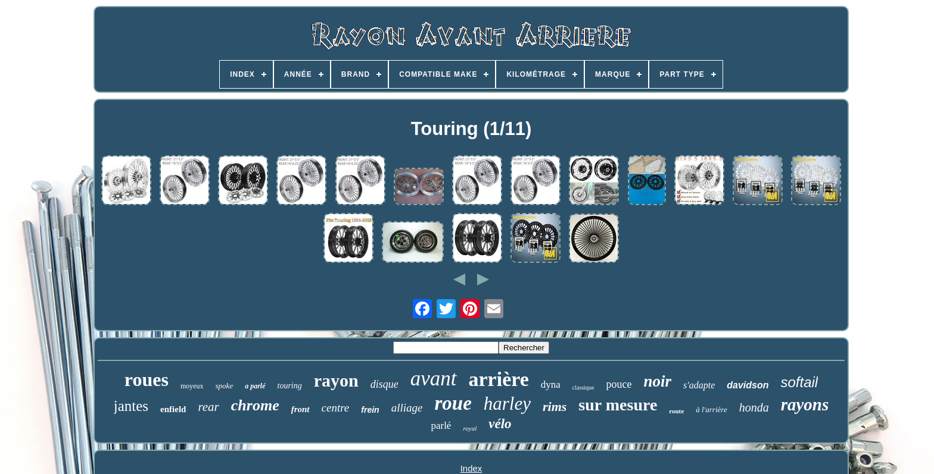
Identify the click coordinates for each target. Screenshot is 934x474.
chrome (255, 405)
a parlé (255, 386)
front (300, 409)
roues (146, 379)
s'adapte (699, 385)
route (676, 411)
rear (208, 407)
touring (290, 385)
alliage (407, 407)
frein (370, 410)
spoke (225, 385)
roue (452, 403)
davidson (747, 385)
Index (471, 468)
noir (658, 381)
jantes (131, 406)
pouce (619, 384)
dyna (551, 384)
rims (554, 406)
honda (754, 407)
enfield (173, 409)
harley (507, 403)
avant (433, 378)
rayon (336, 380)
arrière (499, 379)
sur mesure (617, 404)
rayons (805, 404)
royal (470, 428)
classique (583, 387)
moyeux (192, 386)
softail (799, 382)
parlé (441, 425)
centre (336, 407)
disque (384, 384)
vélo (499, 423)
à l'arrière (711, 409)
